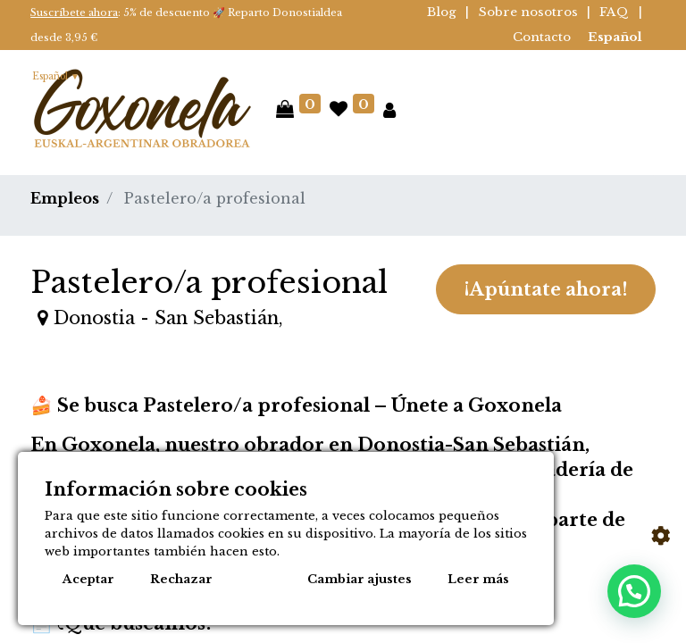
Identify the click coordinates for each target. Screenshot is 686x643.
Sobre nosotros (528, 12)
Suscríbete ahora (74, 12)
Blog (441, 12)
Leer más (478, 579)
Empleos (64, 198)
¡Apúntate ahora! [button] (546, 289)
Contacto (542, 37)
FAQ (614, 12)
